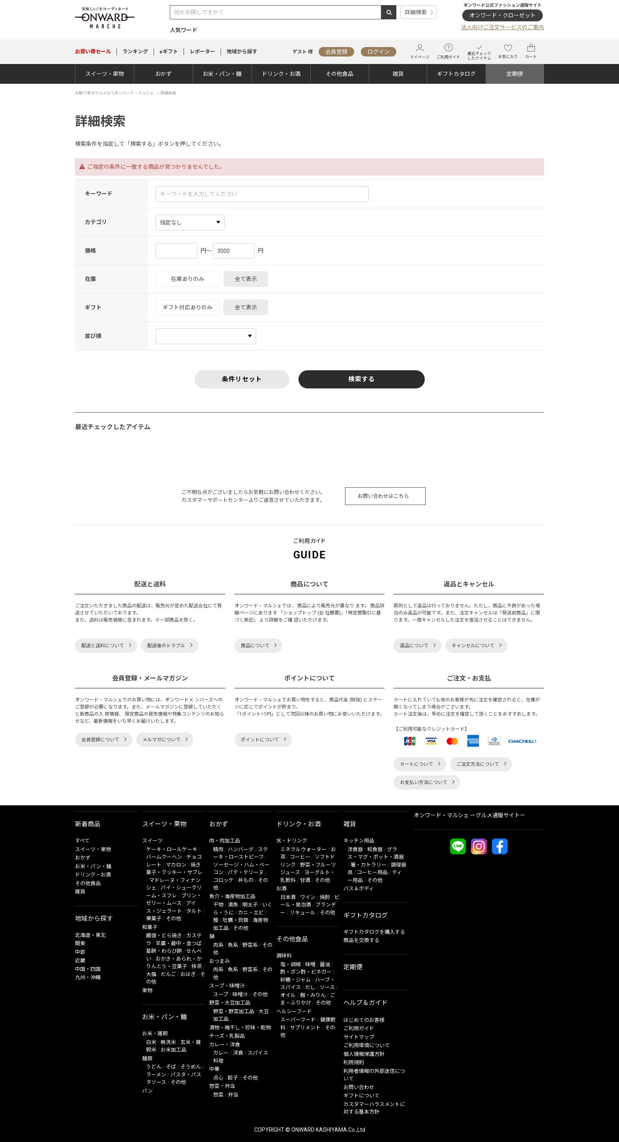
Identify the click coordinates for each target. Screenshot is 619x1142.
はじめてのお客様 (364, 1020)
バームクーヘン (164, 857)
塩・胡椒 (290, 964)
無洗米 (168, 1042)
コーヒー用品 (372, 872)
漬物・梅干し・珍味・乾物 (240, 1028)
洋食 (238, 1053)
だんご (168, 974)
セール (93, 52)
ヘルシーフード (294, 1011)
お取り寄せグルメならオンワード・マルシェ (114, 93)
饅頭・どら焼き (164, 935)
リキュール (302, 913)
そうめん (190, 1067)
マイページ (420, 51)
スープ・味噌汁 (227, 986)
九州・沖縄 (88, 977)
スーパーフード (298, 1020)
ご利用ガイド (448, 51)
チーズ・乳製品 (227, 1036)
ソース (327, 987)
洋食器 (355, 849)
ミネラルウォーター (303, 849)
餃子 (233, 1078)
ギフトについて (361, 1096)
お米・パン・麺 (222, 74)
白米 (151, 1042)
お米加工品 (173, 1050)
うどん (153, 1067)
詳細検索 (416, 12)
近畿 (80, 960)
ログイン (379, 52)
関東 (80, 943)
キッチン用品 (358, 841)
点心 (218, 1078)
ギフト (93, 307)
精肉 (218, 849)
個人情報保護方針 (364, 1054)
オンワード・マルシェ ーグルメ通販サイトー (469, 815)
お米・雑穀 (155, 1033)
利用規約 (353, 1062)
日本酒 (288, 897)
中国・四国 (88, 969)
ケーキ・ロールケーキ (171, 849)
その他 (173, 919)
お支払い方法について (423, 782)
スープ (220, 994)
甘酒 (305, 880)
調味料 (284, 956)
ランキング (135, 52)
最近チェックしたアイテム (479, 51)
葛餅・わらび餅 (164, 951)
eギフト (168, 52)
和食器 (375, 849)
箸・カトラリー (368, 865)
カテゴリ (96, 222)
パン (147, 1091)
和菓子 (150, 927)
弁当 (233, 1095)
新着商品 (87, 824)
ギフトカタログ (456, 74)
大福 (151, 974)
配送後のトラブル (166, 645)
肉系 (218, 945)
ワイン (307, 897)
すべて (82, 841)
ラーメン (156, 1075)
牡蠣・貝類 (235, 920)
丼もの (245, 880)
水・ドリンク (291, 841)
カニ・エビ (251, 913)
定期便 (514, 74)
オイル (288, 995)
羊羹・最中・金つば (179, 943)
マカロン (176, 865)
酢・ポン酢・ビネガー (306, 972)
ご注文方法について (477, 764)
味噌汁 (240, 994)
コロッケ (223, 880)
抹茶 (196, 966)
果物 (147, 990)
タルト (194, 911)
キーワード (99, 193)
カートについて (416, 764)
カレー (221, 1053)
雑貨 (397, 74)
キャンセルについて (473, 645)
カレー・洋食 (224, 1045)
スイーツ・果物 (104, 74)
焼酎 (325, 897)
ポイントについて (260, 739)
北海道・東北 (90, 935)
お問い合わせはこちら (383, 496)
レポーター (202, 52)
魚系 (233, 945)
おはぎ (188, 974)
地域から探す (242, 52)
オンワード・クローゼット (502, 15)
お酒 (281, 888)
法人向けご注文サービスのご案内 (502, 27)
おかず (163, 74)
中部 (80, 952)
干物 (218, 905)
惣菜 (218, 1095)
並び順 (93, 336)
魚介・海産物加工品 (232, 896)
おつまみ (219, 961)
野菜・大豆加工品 (229, 1003)
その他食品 (339, 74)
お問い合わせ (358, 1087)
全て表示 (246, 279)
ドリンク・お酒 (281, 74)
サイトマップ (358, 1037)
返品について (414, 645)
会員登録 (336, 52)
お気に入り (508, 51)
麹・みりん (313, 995)
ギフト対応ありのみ (187, 307)
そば (171, 1067)
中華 (214, 1069)
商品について (255, 645)
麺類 (147, 1058)
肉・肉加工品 (224, 841)
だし (310, 987)
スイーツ (152, 841)
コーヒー (300, 857)
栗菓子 (153, 919)
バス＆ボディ (358, 888)
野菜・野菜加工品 (233, 1011)
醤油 (325, 964)
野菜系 (250, 945)
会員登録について (100, 739)
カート (531, 51)
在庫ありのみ (187, 279)
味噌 (310, 964)
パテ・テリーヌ (246, 872)
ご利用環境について (366, 1045)
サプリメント (305, 1028)
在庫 (90, 279)
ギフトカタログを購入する (374, 932)
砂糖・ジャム (295, 980)
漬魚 (233, 905)
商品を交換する (361, 940)
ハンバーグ (240, 849)
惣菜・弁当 (222, 1086)
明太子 (250, 905)
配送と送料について (102, 645)
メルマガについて (161, 739)
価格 (90, 250)
